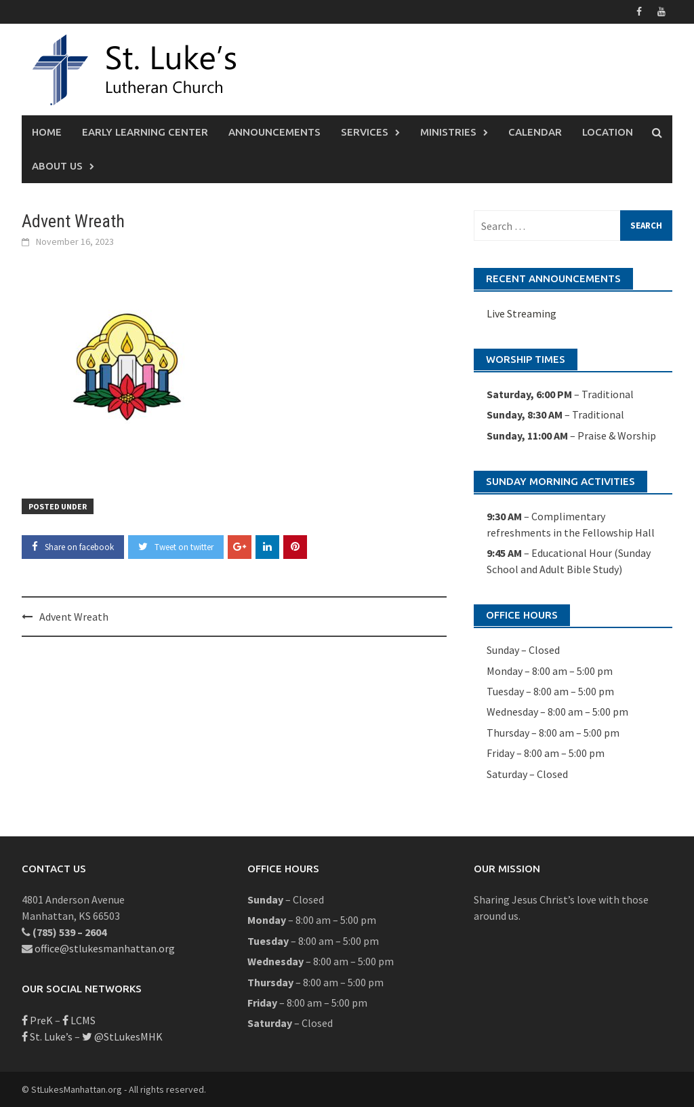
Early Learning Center (145, 132)
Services (364, 132)
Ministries (448, 132)
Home (47, 132)
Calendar (535, 132)
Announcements (274, 132)
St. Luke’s (47, 1036)
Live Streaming (521, 313)
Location (607, 132)
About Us (57, 166)
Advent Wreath (73, 616)
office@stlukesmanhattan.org (105, 948)
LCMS (79, 1020)
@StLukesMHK (122, 1036)
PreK (37, 1020)
